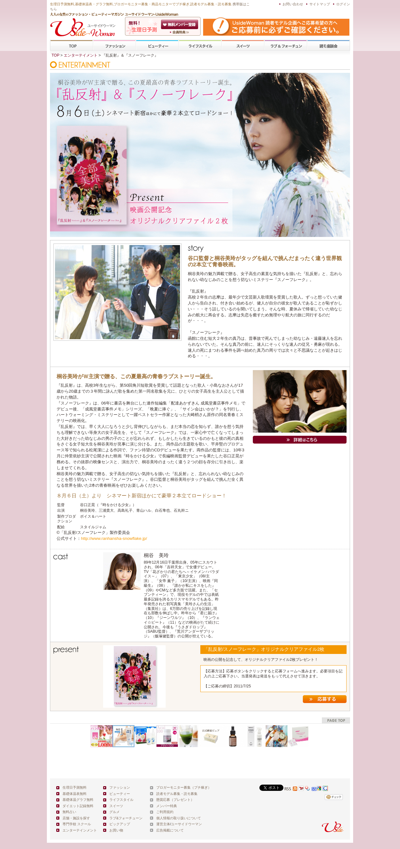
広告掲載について (170, 830)
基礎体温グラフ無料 (77, 799)
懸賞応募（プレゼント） (175, 799)
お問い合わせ (292, 4)
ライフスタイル (200, 45)
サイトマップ (319, 4)
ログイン (343, 4)
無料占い (69, 812)
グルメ (114, 812)
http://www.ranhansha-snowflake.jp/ (114, 538)
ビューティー (157, 45)
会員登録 (180, 24)
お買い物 (116, 830)
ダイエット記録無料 (77, 806)
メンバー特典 (166, 806)
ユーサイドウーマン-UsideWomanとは (180, 32)
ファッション (114, 45)
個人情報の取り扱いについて (178, 818)
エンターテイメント (81, 55)
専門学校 (328, 45)
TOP (71, 45)
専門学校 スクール (76, 824)
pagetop (336, 720)
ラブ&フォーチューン (285, 45)
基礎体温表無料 (74, 794)
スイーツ (243, 45)
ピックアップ (119, 824)
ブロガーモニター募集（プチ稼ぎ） (183, 787)
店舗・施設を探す (76, 818)
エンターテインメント (79, 830)
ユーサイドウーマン (186, 824)
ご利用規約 (164, 812)
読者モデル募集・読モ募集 (177, 794)
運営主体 (163, 824)
